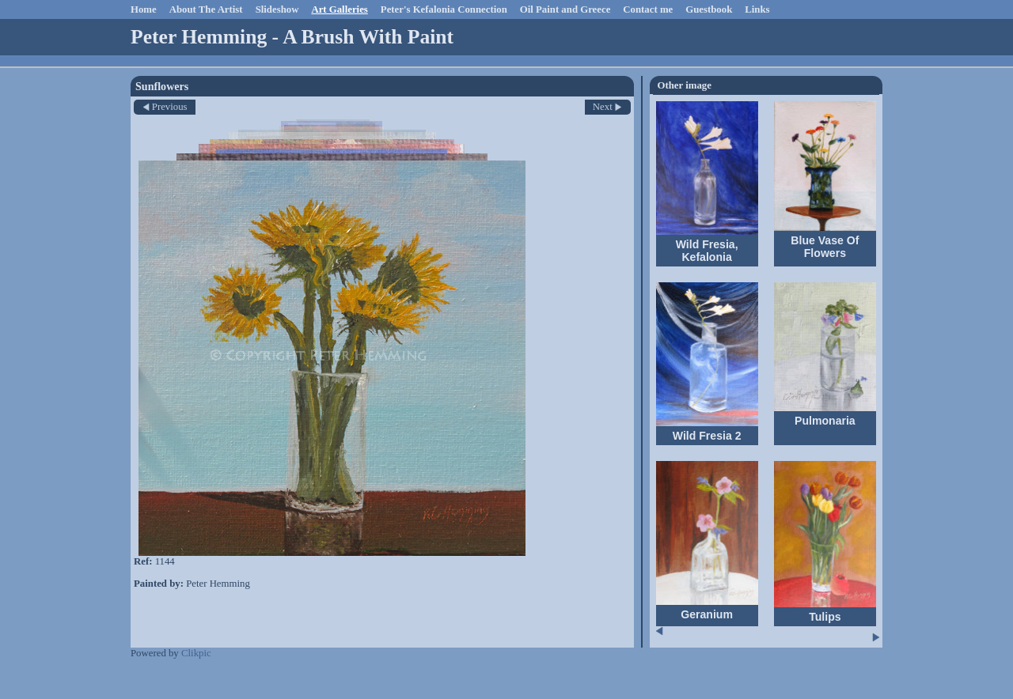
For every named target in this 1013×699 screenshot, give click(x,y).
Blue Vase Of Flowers (825, 246)
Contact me (648, 9)
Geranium (707, 614)
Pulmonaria (825, 420)
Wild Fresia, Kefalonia (707, 250)
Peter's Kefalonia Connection (444, 9)
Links (757, 9)
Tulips (824, 616)
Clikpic (196, 653)
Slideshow (277, 9)
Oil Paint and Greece (565, 9)
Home (144, 9)
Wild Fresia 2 (707, 435)
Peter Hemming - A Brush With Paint (292, 36)
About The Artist (206, 9)
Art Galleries (339, 9)
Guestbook (708, 9)
